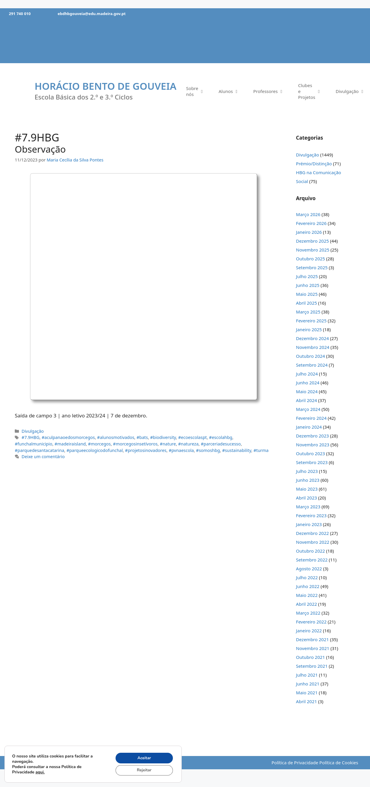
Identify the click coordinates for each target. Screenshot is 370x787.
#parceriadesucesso (221, 444)
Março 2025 (308, 312)
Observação (40, 149)
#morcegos (99, 444)
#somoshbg (208, 450)
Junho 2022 (307, 586)
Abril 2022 (306, 604)
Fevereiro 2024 (311, 418)
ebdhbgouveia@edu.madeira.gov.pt (92, 13)
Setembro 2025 (312, 267)
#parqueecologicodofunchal (94, 450)
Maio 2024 (307, 391)
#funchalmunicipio (33, 444)
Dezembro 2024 (312, 338)
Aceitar (144, 757)
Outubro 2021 (310, 657)
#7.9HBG (30, 437)
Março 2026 (308, 214)
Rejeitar (144, 770)
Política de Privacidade (295, 762)
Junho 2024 (307, 383)
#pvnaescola (181, 450)
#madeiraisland (70, 444)
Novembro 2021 (313, 648)
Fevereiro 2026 (311, 223)
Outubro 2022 (310, 551)
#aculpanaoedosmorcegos (68, 437)
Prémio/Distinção (314, 163)
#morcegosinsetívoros (135, 444)
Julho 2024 (307, 374)
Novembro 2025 (313, 250)
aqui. (40, 772)
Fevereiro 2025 (311, 321)
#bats (142, 437)
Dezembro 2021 (312, 639)
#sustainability (236, 450)
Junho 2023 (307, 480)
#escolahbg (220, 437)
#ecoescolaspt (192, 437)
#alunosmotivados (115, 437)
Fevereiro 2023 (311, 515)
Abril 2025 (306, 303)
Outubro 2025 (310, 259)
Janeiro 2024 (309, 427)
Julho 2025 (307, 276)
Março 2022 (308, 613)
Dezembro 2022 (312, 533)
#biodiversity (163, 437)
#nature (168, 444)
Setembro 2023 (312, 462)
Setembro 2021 (312, 666)
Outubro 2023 (310, 453)
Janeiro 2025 (309, 329)
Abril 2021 (306, 701)
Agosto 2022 (309, 569)
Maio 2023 (307, 489)
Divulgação (33, 431)
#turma (261, 450)
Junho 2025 (307, 285)
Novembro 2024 (313, 347)
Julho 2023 (307, 471)
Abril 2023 (306, 498)
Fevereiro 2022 (311, 622)
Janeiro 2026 (309, 232)
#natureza (188, 444)
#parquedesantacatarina (39, 450)
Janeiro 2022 (309, 630)
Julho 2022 (307, 577)
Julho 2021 (307, 675)
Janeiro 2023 (309, 524)
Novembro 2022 (313, 542)
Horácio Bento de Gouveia (105, 86)
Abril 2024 (306, 400)
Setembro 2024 (312, 365)
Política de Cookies (338, 762)
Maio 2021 (307, 692)
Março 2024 (308, 409)
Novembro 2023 (313, 445)
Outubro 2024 (310, 356)
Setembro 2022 (312, 560)
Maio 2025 (307, 294)
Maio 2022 (307, 595)
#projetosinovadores (145, 450)
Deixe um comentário (43, 456)
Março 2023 (308, 507)
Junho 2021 (307, 684)
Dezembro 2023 (312, 436)
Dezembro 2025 (312, 241)
